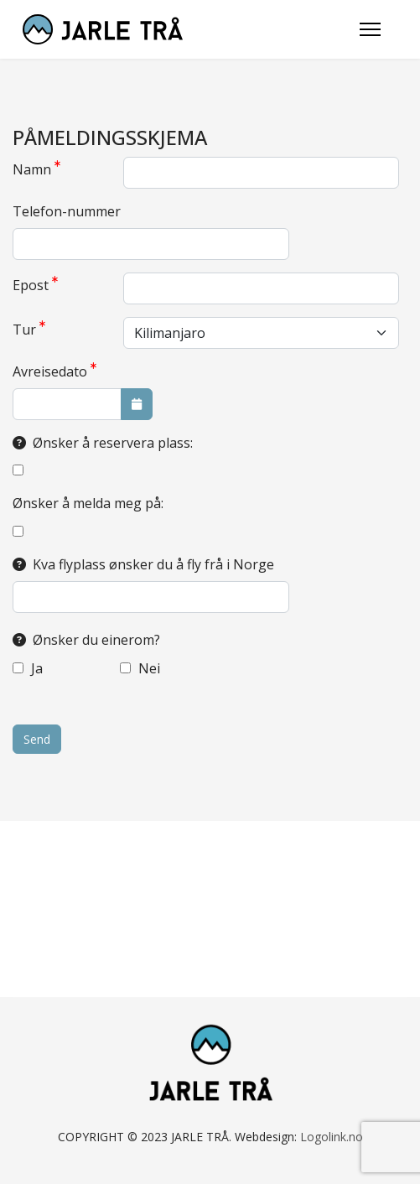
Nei (140, 668)
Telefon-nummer (67, 211)
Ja (28, 668)
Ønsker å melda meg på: (88, 503)
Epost (35, 284)
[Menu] (370, 29)
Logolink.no (331, 1137)
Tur (29, 329)
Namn (36, 169)
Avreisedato (54, 371)
